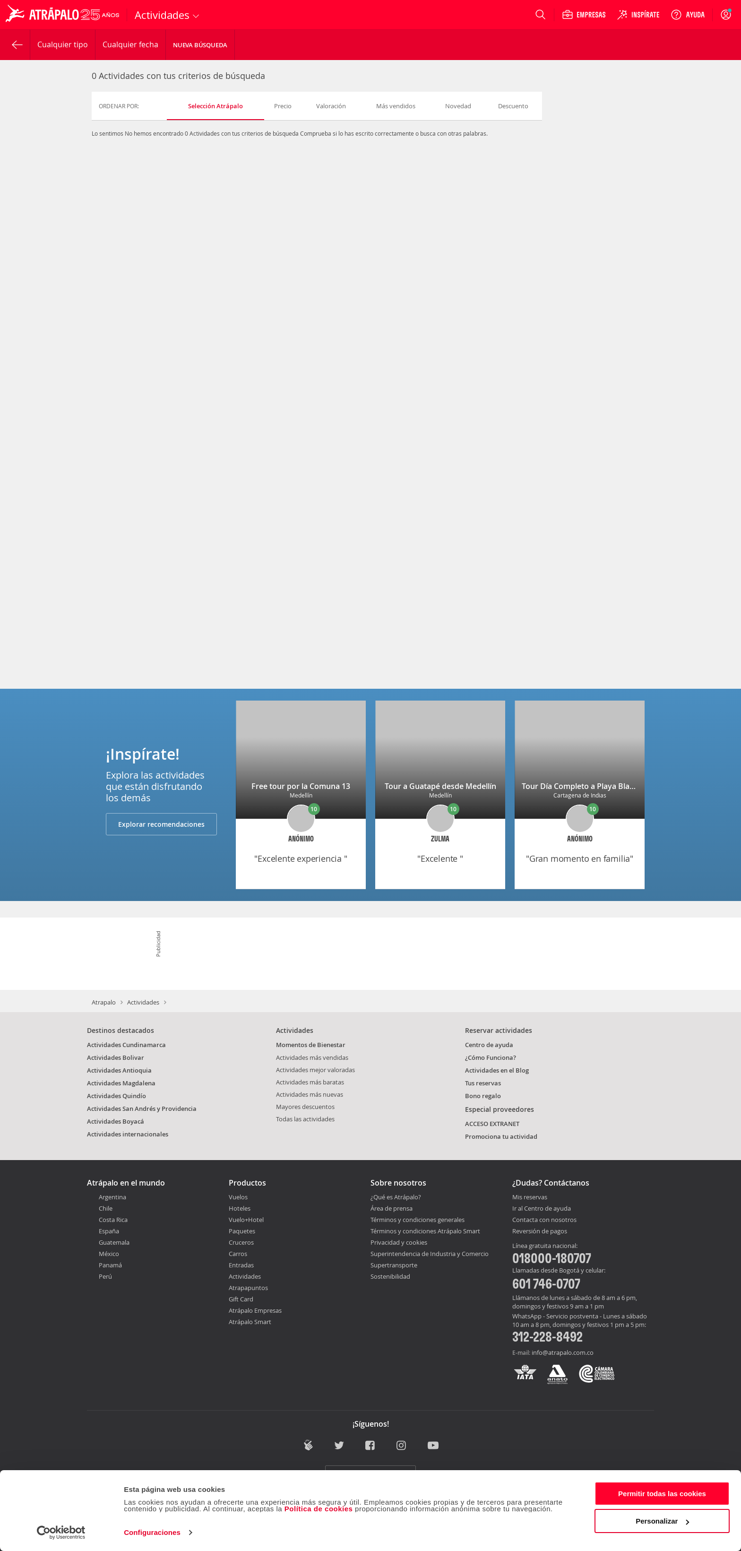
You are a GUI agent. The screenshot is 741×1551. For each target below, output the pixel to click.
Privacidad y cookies (398, 1242)
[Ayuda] (688, 14)
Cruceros (241, 1242)
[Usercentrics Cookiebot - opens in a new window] (61, 1532)
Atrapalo (104, 1002)
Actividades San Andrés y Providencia (142, 1108)
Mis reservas (529, 1197)
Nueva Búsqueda (200, 45)
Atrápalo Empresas (255, 1310)
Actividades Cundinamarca (126, 1044)
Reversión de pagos (539, 1231)
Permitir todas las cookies (662, 1494)
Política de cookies (318, 1509)
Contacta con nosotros (544, 1220)
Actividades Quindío (116, 1096)
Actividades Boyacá (115, 1121)
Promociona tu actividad (501, 1136)
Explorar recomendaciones (161, 824)
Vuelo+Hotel (246, 1219)
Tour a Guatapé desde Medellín (440, 786)
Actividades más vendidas (312, 1057)
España (109, 1231)
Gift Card (241, 1299)
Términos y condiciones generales (417, 1219)
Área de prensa (391, 1208)
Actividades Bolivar (115, 1057)
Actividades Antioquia (119, 1070)
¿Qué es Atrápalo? (395, 1197)
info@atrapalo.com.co (563, 1352)
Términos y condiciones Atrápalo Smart (425, 1231)
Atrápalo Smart (250, 1321)
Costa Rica (113, 1219)
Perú (105, 1276)
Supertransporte (393, 1265)
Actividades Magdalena (121, 1083)
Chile (105, 1208)
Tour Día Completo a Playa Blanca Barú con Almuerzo (618, 786)
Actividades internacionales (127, 1134)
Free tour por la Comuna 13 (300, 786)
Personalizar (662, 1521)
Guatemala (114, 1242)
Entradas (241, 1265)
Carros (238, 1253)
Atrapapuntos (248, 1287)
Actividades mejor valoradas (315, 1070)
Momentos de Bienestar (310, 1044)
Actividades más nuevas (309, 1094)
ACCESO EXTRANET (492, 1123)
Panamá (110, 1265)
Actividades (143, 1002)
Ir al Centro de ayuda (541, 1209)
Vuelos (238, 1197)
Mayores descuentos (305, 1106)
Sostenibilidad (390, 1276)
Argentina (112, 1197)
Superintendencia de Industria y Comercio (429, 1253)
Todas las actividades (305, 1119)
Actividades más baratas (310, 1082)
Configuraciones (152, 1532)
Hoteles (239, 1208)
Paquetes (242, 1231)
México (109, 1253)
